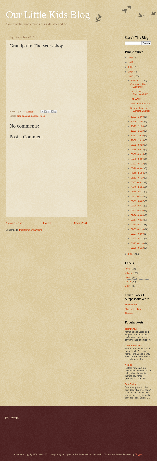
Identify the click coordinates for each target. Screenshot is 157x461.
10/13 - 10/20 (137, 135)
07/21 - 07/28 (137, 163)
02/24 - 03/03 (137, 215)
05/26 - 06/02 (137, 168)
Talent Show (131, 329)
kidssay (128, 273)
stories (128, 281)
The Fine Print (132, 304)
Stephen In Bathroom (140, 103)
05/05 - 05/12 (137, 182)
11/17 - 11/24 (137, 126)
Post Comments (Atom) (30, 230)
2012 (131, 254)
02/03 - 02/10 (137, 229)
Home (47, 223)
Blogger (138, 454)
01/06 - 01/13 (137, 248)
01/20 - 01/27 (137, 238)
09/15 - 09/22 (137, 149)
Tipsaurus (129, 313)
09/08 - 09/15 (137, 154)
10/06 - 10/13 (137, 140)
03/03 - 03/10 (137, 210)
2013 (131, 76)
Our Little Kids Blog (48, 14)
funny (127, 268)
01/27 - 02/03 (137, 234)
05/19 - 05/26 (137, 173)
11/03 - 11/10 (137, 131)
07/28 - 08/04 (137, 159)
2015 (131, 67)
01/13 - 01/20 (137, 243)
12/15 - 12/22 (137, 80)
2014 (131, 71)
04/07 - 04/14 (137, 196)
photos (128, 277)
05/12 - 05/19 (137, 177)
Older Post (80, 223)
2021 (131, 57)
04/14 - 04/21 (137, 191)
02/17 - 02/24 (137, 219)
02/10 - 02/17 (137, 224)
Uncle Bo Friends (133, 345)
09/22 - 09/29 (137, 145)
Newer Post (14, 223)
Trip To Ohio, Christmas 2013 (139, 92)
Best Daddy (130, 384)
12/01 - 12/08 (137, 117)
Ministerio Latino (133, 309)
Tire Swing (135, 99)
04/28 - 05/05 (137, 187)
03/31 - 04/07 (137, 201)
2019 (131, 62)
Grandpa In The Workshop (138, 85)
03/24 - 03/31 (137, 205)
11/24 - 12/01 (137, 121)
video (42, 116)
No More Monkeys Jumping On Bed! (140, 109)
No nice (128, 365)
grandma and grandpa (27, 116)
